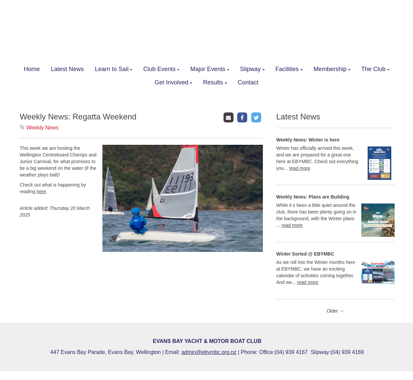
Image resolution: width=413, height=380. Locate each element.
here (41, 191)
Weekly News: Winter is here (307, 139)
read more (299, 168)
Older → (335, 311)
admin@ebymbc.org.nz (209, 352)
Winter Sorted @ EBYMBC (305, 254)
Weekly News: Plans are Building (312, 197)
